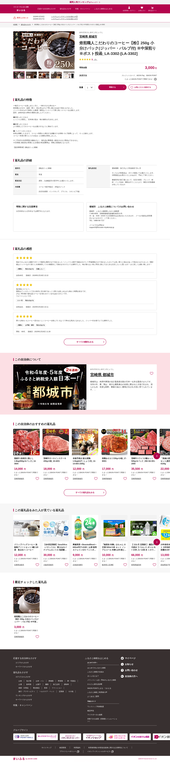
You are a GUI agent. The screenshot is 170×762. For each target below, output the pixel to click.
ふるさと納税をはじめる (103, 9)
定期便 (61, 691)
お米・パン (40, 681)
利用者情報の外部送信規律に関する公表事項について (108, 748)
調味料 (66, 684)
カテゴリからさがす (23, 677)
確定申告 (90, 711)
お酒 (20, 684)
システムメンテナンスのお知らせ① (64, 19)
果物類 (51, 681)
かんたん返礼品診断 (94, 684)
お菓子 (38, 684)
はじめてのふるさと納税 (96, 668)
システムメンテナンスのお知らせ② (64, 16)
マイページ (128, 658)
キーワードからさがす (24, 667)
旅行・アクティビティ (27, 691)
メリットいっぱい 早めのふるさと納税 (101, 680)
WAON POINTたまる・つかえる (99, 688)
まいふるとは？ (93, 676)
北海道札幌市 (78, 565)
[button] (156, 456)
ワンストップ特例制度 (95, 706)
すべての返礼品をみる (85, 492)
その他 (70, 691)
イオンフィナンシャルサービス (98, 751)
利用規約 (77, 748)
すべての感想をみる (85, 342)
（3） (95, 59)
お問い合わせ (129, 670)
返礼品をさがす (65, 9)
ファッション (57, 688)
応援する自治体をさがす (47, 9)
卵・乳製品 (71, 681)
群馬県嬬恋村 (136, 565)
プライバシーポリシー (68, 751)
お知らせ (127, 664)
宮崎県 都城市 (88, 36)
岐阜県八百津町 (108, 565)
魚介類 (28, 681)
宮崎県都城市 (19, 479)
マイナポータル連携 (94, 715)
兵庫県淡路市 (19, 565)
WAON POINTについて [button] (155, 79)
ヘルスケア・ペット (47, 691)
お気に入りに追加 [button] (37, 478)
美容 (45, 688)
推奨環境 (62, 748)
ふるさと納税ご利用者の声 (97, 692)
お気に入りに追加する (140, 87)
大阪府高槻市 (48, 565)
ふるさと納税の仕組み (95, 672)
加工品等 (56, 684)
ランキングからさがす (24, 695)
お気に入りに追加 (151, 373)
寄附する (112, 87)
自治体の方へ (129, 676)
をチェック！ (83, 2)
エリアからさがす (22, 663)
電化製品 (36, 688)
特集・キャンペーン (82, 9)
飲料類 (28, 684)
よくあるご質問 (93, 696)
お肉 (20, 681)
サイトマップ (46, 748)
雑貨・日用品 (23, 688)
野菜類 (60, 681)
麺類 (47, 684)
